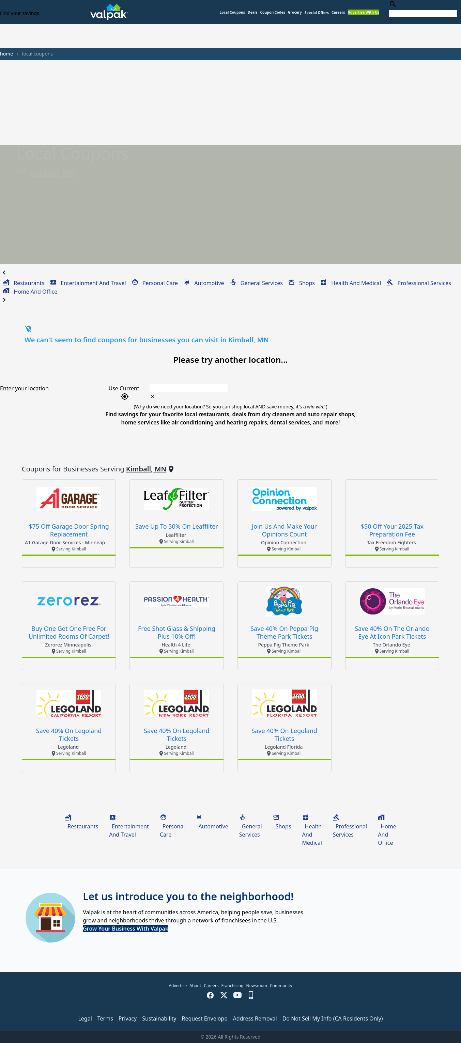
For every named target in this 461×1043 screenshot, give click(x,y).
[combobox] (423, 12)
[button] (317, 13)
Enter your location (24, 388)
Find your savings (19, 13)
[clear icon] (152, 396)
